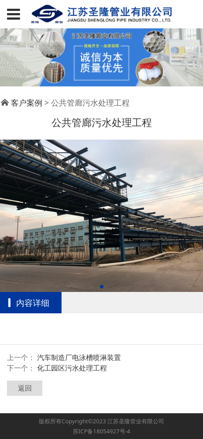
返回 (25, 388)
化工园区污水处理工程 (72, 368)
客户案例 (26, 102)
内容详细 (32, 302)
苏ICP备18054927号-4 (102, 431)
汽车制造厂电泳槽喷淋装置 (79, 357)
